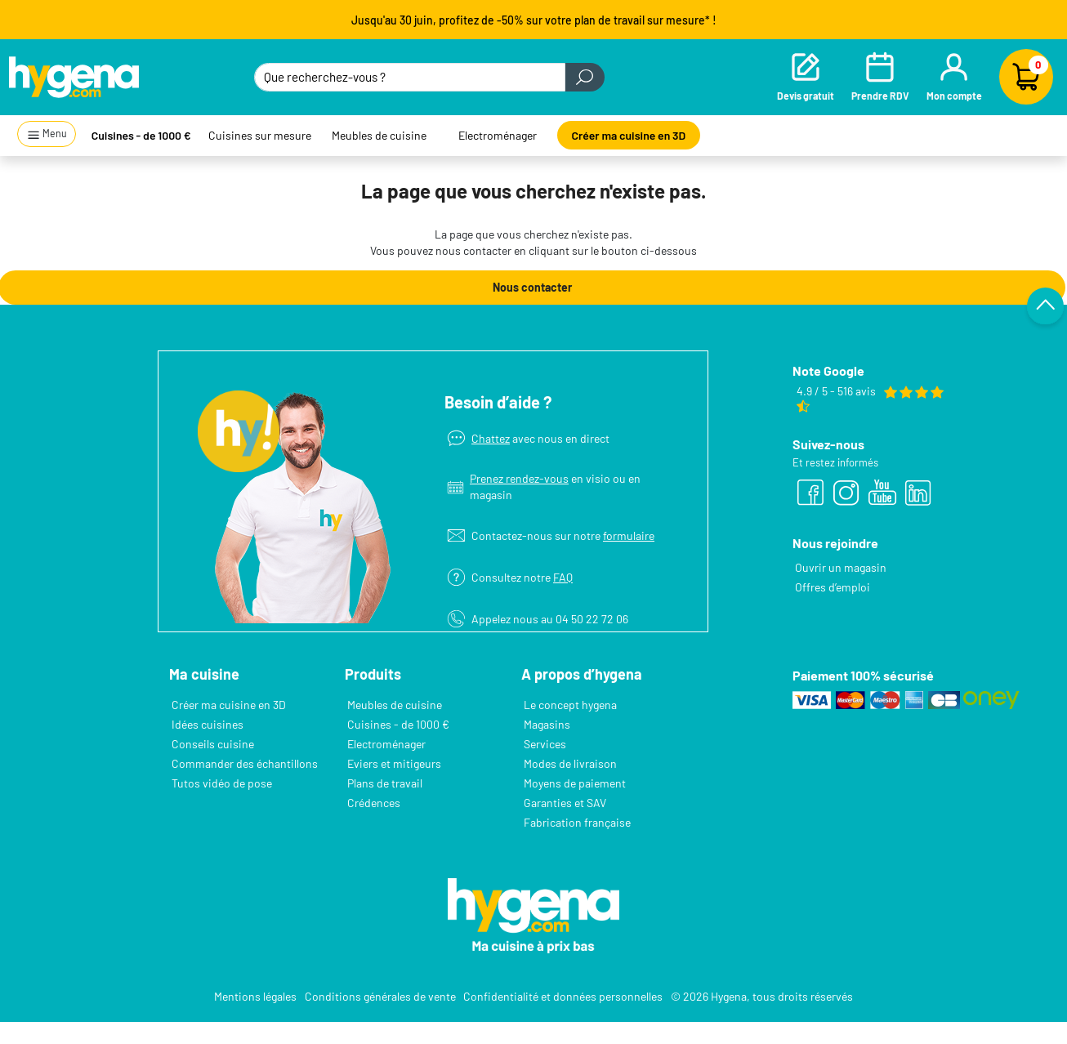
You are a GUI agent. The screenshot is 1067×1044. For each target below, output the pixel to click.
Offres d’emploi (832, 587)
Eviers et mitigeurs (394, 763)
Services (545, 744)
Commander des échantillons (245, 763)
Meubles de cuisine (379, 135)
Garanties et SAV (565, 803)
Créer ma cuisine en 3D (629, 135)
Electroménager (497, 135)
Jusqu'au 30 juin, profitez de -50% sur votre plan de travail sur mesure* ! (534, 20)
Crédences (373, 803)
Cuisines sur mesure (259, 135)
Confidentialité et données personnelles (563, 996)
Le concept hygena (570, 705)
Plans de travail (384, 783)
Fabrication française (577, 822)
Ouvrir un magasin (840, 567)
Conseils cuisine (213, 744)
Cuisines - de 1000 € (141, 135)
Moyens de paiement (575, 783)
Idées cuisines (207, 724)
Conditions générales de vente (380, 996)
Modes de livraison (570, 763)
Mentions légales (255, 996)
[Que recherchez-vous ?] (409, 77)
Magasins (547, 724)
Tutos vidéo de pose (222, 783)
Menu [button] (47, 134)
